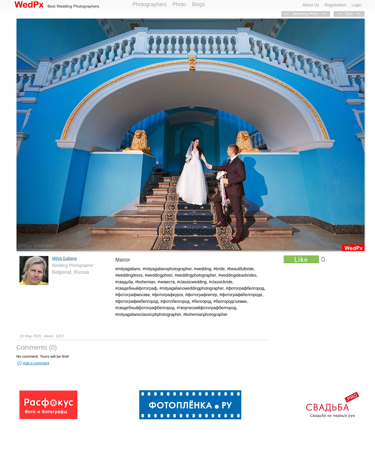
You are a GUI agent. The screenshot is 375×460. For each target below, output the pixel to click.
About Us (310, 5)
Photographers (150, 4)
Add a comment (36, 363)
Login (356, 5)
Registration (335, 5)
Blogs (198, 4)
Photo (179, 4)
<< (339, 14)
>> (358, 14)
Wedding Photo (306, 14)
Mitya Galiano (64, 258)
